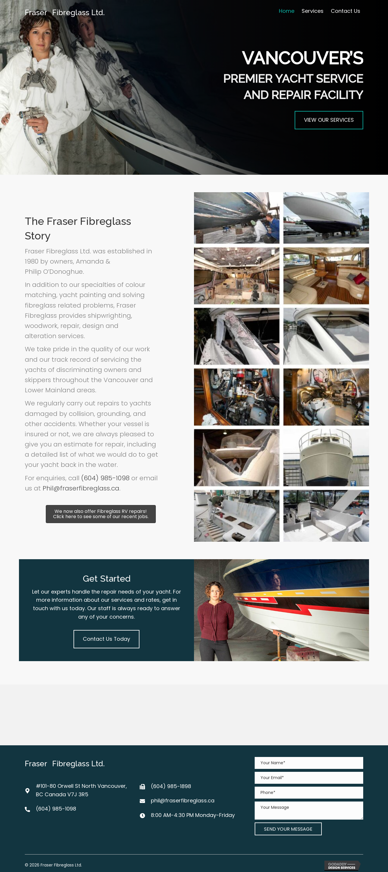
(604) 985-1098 (105, 478)
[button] (329, 120)
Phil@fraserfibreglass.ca (81, 488)
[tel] (309, 793)
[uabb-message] (309, 811)
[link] (286, 11)
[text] (309, 763)
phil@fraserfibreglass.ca (182, 800)
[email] (309, 778)
